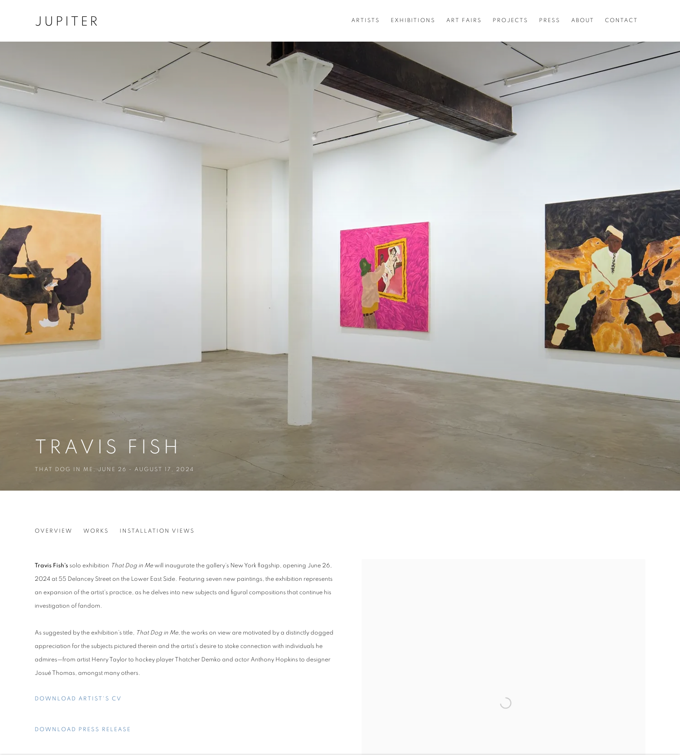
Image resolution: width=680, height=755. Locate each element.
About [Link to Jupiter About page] (582, 20)
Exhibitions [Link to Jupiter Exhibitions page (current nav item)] (413, 20)
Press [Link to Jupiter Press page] (549, 20)
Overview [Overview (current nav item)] (53, 531)
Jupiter (67, 21)
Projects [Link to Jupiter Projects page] (510, 20)
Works (96, 531)
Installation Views (157, 531)
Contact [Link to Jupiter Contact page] (621, 20)
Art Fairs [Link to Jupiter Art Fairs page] (464, 20)
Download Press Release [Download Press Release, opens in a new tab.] (83, 729)
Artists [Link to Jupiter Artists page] (365, 20)
